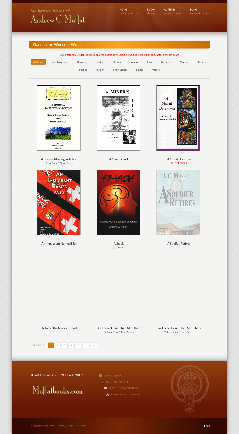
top (208, 426)
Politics (83, 69)
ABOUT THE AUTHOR (117, 381)
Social (139, 69)
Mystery (201, 62)
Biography (83, 62)
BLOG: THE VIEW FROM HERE (123, 388)
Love (150, 62)
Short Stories (120, 69)
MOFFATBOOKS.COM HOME (125, 394)
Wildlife (156, 69)
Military (184, 62)
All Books (38, 62)
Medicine (166, 62)
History (117, 62)
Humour (134, 62)
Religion (100, 69)
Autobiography (60, 62)
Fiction (100, 62)
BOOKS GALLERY (106, 375)
